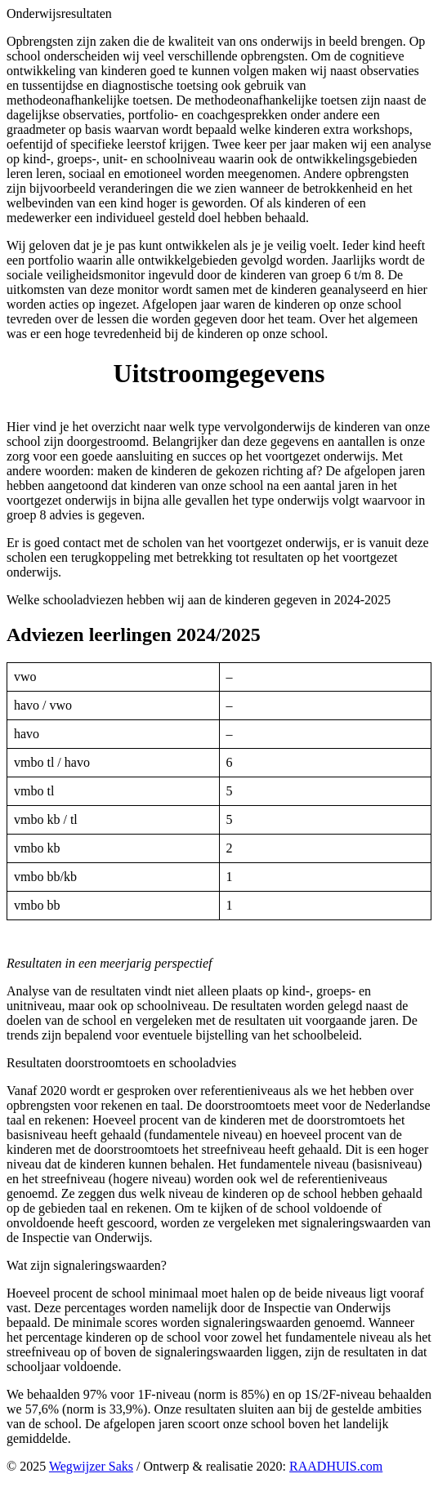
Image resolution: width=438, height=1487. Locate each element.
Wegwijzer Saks (91, 1466)
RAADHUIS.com (335, 1466)
